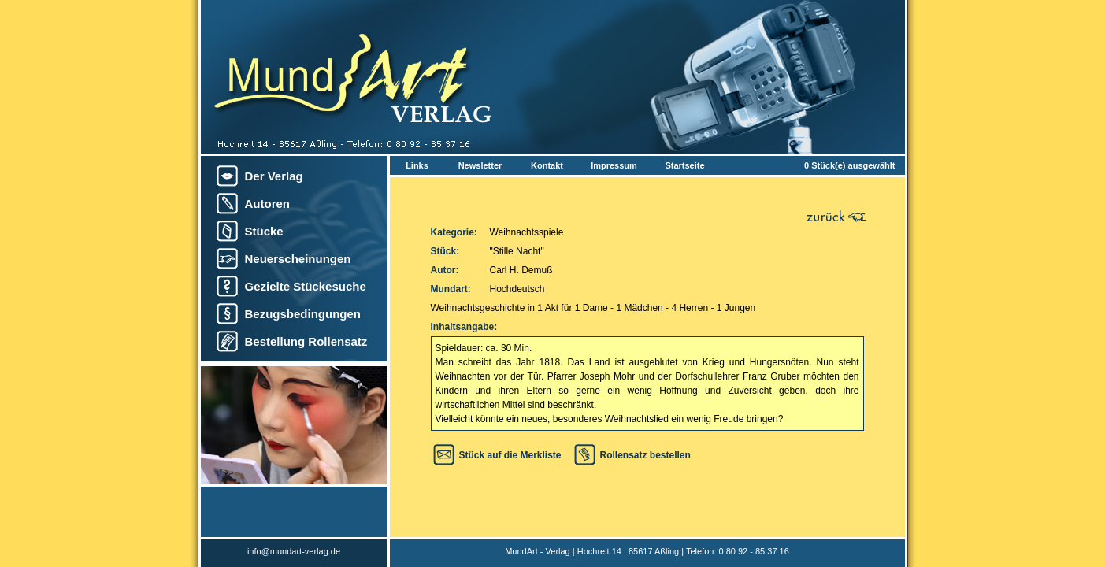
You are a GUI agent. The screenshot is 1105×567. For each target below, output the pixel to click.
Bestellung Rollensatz (306, 341)
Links (417, 165)
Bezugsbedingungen (303, 314)
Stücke (264, 231)
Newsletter (480, 165)
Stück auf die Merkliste (510, 455)
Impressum (614, 165)
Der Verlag (274, 176)
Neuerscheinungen (298, 258)
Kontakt (547, 165)
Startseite (684, 165)
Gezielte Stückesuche (305, 286)
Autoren (268, 203)
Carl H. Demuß (521, 270)
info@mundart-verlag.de (293, 551)
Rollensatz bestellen (645, 455)
